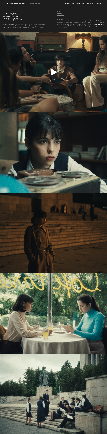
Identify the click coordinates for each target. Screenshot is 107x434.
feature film (69, 3)
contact (99, 3)
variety (59, 13)
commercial (90, 3)
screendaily (60, 15)
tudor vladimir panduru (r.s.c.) (22, 3)
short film (80, 3)
